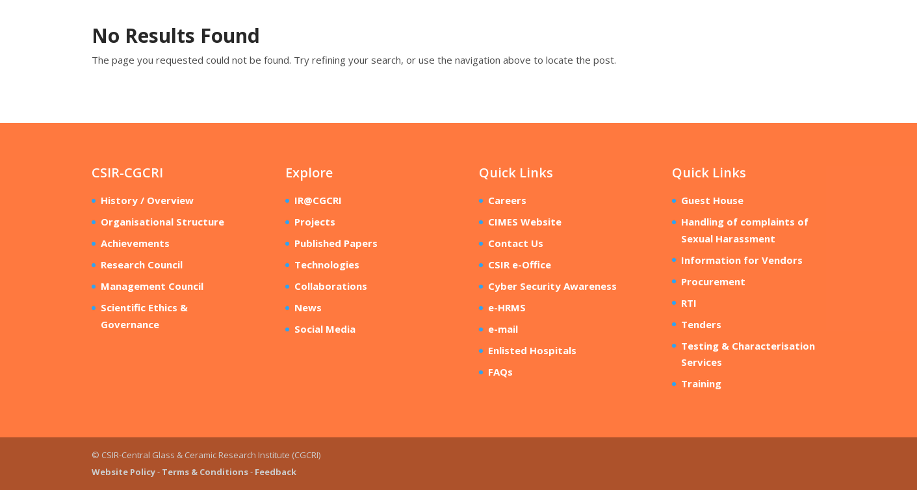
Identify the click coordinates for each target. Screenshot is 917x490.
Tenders (701, 324)
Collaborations (330, 285)
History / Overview (147, 200)
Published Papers (336, 243)
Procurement (713, 281)
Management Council (152, 285)
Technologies (326, 264)
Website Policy (123, 472)
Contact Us (515, 243)
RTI (689, 302)
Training (701, 383)
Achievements (135, 243)
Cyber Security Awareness (552, 285)
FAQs (500, 371)
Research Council (142, 264)
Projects (314, 221)
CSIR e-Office (519, 264)
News (308, 307)
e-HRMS (507, 307)
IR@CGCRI (318, 200)
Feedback (275, 472)
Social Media (324, 328)
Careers (507, 200)
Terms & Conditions (205, 472)
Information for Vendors (742, 259)
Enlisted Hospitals (532, 350)
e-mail (503, 328)
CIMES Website (525, 221)
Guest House (712, 200)
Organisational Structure (162, 221)
